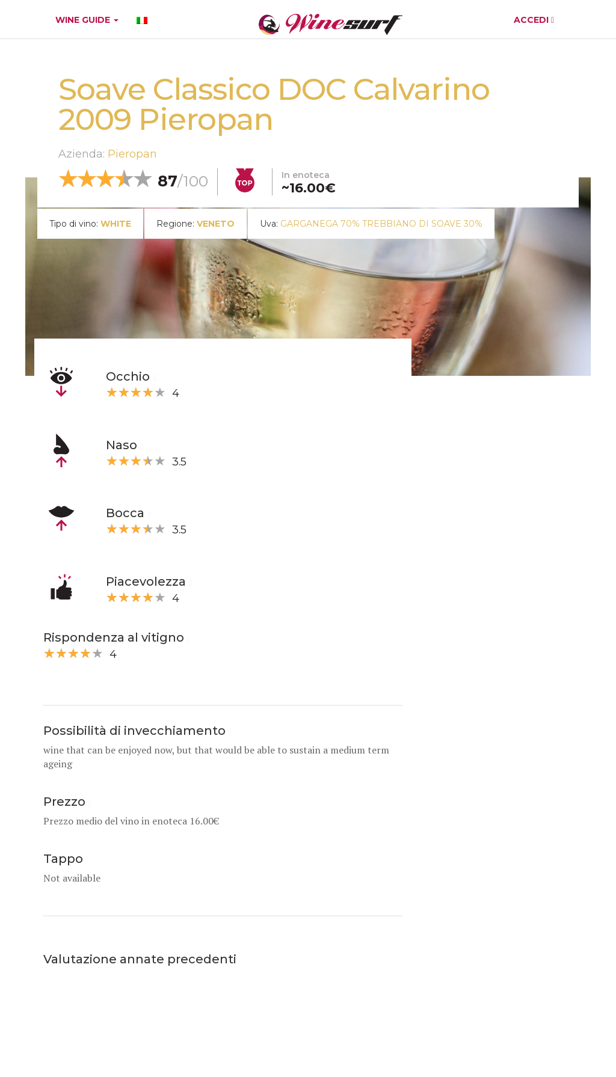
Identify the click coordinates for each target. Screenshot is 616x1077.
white (115, 223)
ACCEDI (534, 19)
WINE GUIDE (87, 19)
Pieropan (132, 154)
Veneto (216, 223)
